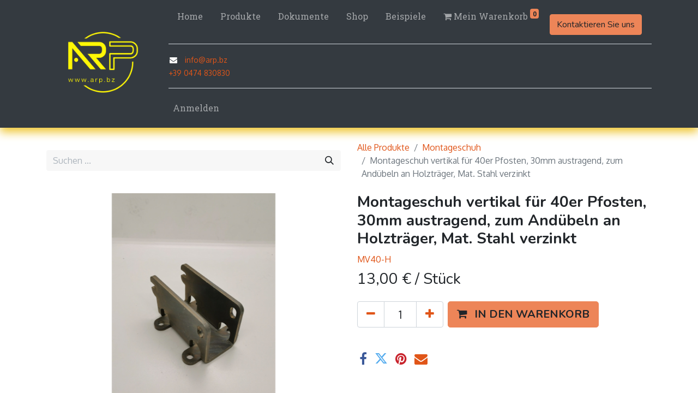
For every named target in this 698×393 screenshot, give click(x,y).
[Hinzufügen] (429, 314)
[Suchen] (329, 160)
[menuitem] (190, 16)
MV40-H (374, 259)
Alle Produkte (383, 147)
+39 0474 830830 (199, 73)
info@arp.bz (206, 59)
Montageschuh (451, 147)
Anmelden (196, 108)
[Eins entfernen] (370, 314)
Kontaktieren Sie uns (596, 25)
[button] (523, 314)
